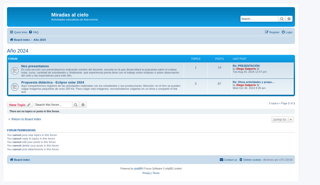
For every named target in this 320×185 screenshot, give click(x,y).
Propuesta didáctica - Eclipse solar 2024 (52, 82)
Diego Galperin (246, 68)
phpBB (138, 168)
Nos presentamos (35, 66)
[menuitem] (33, 32)
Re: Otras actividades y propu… (253, 82)
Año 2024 (17, 51)
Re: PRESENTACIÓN (246, 65)
